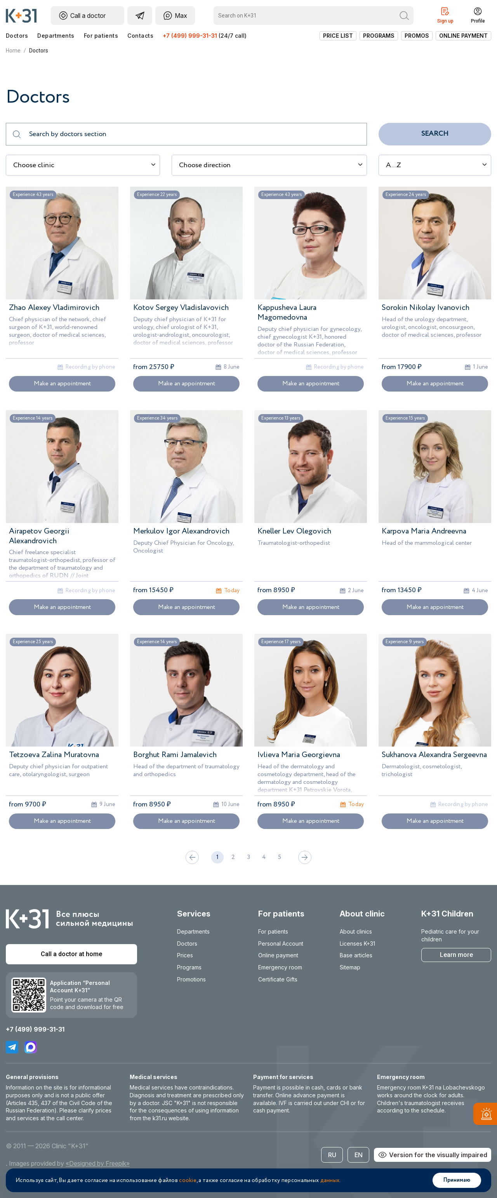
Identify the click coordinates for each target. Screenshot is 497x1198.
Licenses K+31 (357, 943)
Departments (55, 35)
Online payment (463, 35)
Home (13, 50)
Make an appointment (62, 383)
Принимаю (456, 1180)
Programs (378, 35)
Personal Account (280, 943)
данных (330, 1180)
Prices (185, 955)
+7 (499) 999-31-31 (190, 35)
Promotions (191, 979)
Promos (417, 35)
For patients (101, 35)
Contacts (140, 35)
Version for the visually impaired (432, 1155)
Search (434, 134)
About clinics (356, 931)
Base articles (356, 955)
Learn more (456, 954)
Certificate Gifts (277, 979)
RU (332, 1155)
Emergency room (280, 967)
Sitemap (350, 967)
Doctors (17, 35)
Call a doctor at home (71, 954)
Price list (338, 35)
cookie (187, 1180)
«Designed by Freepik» (98, 1163)
